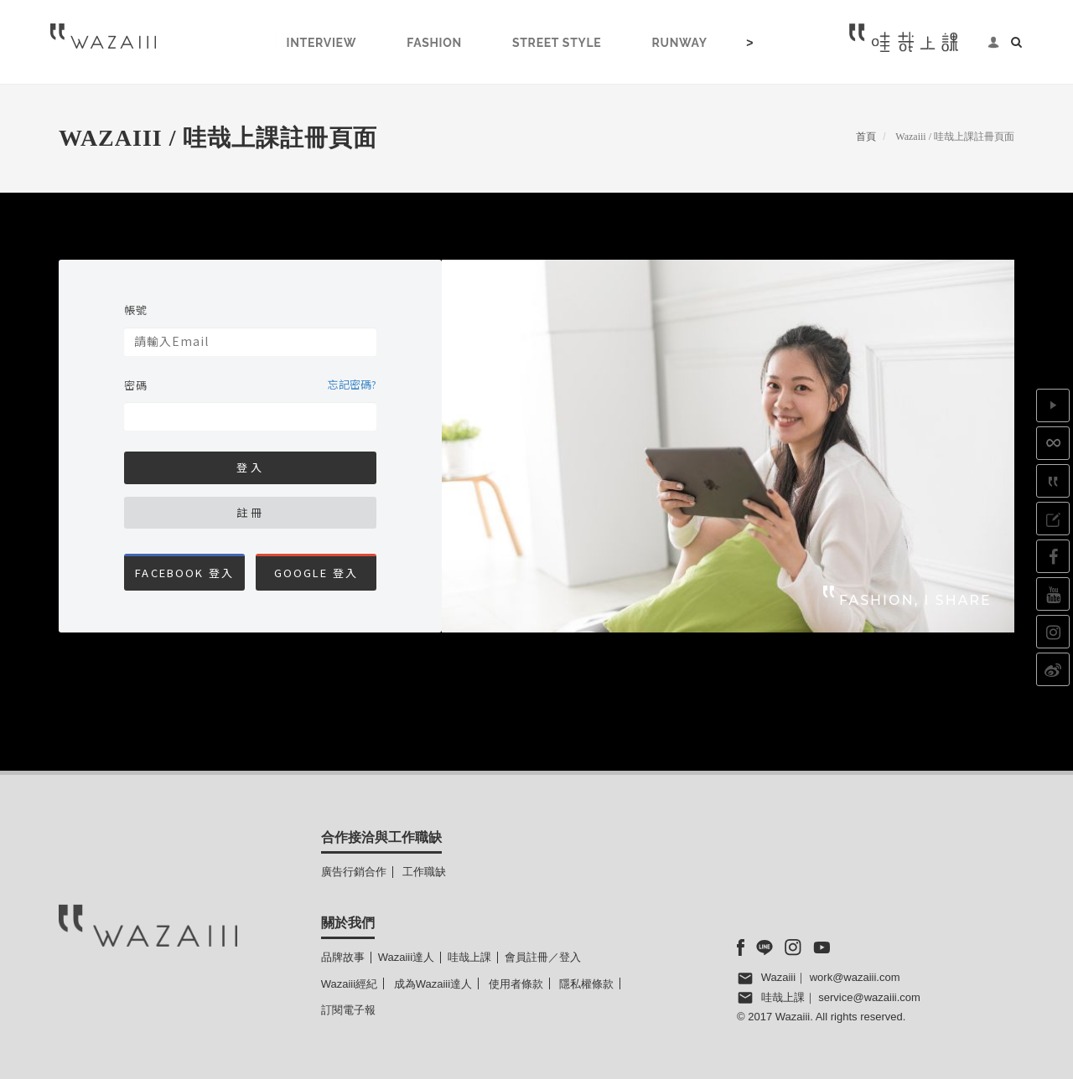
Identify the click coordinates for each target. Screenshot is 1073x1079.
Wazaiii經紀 (349, 984)
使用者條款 (516, 984)
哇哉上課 (469, 957)
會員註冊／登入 (543, 957)
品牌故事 (343, 957)
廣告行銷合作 (353, 871)
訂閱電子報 (348, 1010)
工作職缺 (424, 871)
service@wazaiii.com (869, 997)
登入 (250, 467)
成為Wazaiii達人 (433, 984)
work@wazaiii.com (855, 977)
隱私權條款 (586, 984)
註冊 (250, 512)
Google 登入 (316, 573)
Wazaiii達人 (406, 957)
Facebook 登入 (184, 573)
